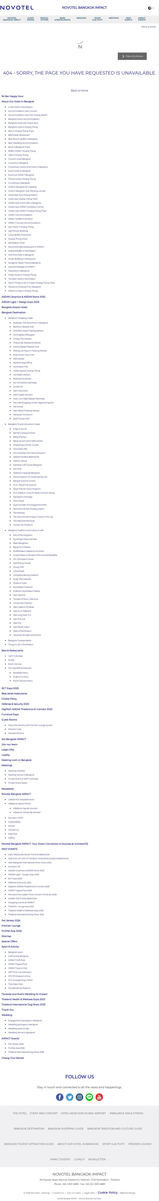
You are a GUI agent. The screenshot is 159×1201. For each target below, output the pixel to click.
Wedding (81, 18)
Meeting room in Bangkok (16, 760)
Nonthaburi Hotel (16, 243)
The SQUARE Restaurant (19, 668)
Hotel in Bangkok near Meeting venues (26, 191)
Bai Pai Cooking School (24, 433)
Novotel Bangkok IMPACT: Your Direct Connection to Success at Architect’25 (45, 843)
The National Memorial (23, 521)
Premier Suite (14, 729)
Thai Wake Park (15, 984)
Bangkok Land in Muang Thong (23, 127)
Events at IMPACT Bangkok (21, 175)
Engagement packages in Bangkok (25, 1020)
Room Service (15, 664)
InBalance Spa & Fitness (19, 803)
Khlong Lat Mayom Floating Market (30, 351)
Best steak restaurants (14, 693)
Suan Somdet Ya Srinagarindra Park (30, 505)
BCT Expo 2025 (10, 688)
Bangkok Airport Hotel (14, 307)
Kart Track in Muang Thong (21, 227)
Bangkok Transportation (19, 640)
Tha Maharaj (19, 513)
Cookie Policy (9, 698)
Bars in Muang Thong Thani (21, 131)
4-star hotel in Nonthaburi (20, 107)
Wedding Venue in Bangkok (21, 1032)
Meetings (114, 18)
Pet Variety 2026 (11, 920)
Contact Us (13, 830)
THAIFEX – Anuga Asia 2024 (21, 906)
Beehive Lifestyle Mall (23, 327)
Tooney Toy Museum (23, 525)
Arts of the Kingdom (22, 535)
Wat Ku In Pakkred (22, 611)
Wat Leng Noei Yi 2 (22, 615)
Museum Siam (20, 583)
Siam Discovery (20, 391)
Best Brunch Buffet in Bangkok (23, 139)
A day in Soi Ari (20, 429)
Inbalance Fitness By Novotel (26, 812)
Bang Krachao (19, 437)
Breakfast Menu (20, 673)
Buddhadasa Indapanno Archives (28, 551)
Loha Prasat (18, 571)
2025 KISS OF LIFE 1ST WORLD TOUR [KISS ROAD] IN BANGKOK (38, 858)
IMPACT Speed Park (17, 964)
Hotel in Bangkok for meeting (22, 187)
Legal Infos (8, 749)
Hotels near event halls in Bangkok (24, 203)
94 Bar (11, 660)
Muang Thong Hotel (17, 239)
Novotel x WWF (15, 818)
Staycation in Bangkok (19, 271)
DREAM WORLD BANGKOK (26, 457)
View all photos (134, 56)
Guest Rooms (30, 19)
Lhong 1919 (18, 567)
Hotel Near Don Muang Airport (22, 195)
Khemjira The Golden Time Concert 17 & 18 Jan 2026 (32, 894)
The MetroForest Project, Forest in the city (33, 517)
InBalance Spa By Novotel (25, 808)
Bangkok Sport (15, 952)
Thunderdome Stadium (19, 988)
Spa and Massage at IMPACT (21, 267)
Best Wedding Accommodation (23, 143)
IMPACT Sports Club (17, 968)
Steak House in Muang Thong (22, 275)
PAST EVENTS (128, 19)
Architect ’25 (14, 866)
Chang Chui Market (22, 339)
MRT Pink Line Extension (20, 972)
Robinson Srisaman (22, 379)
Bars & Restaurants (62, 19)
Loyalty (6, 754)
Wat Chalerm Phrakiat (23, 607)
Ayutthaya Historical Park (25, 539)
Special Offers (44, 19)
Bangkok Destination (14, 312)
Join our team (9, 744)
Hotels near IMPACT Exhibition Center (26, 207)
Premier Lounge (11, 925)
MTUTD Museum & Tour (19, 976)
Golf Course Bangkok (18, 956)
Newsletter (8, 788)
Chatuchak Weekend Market (27, 343)
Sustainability (14, 822)
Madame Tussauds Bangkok (26, 473)
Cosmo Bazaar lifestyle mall (26, 347)
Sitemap (6, 936)
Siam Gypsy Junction (23, 395)
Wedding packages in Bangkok (23, 1024)
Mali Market (18, 359)
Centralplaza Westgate (24, 335)
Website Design (127, 1193)
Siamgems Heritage (22, 497)
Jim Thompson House (23, 559)
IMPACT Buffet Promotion (20, 219)
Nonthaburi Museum (23, 587)
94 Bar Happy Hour (12, 96)
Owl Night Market (21, 375)
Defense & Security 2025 (15, 704)
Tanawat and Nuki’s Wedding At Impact (24, 994)
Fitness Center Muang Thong (22, 179)
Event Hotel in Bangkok (19, 171)
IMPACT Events (142, 19)
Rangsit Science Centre (24, 481)
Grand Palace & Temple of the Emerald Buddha (35, 555)
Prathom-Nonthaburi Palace (26, 591)
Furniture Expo (10, 714)
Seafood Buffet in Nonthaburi (22, 251)
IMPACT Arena (20, 461)
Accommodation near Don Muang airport (27, 115)
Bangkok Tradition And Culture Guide (26, 530)
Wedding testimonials (18, 1028)
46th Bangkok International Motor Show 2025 (29, 862)
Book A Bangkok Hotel (19, 147)
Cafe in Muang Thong (18, 155)
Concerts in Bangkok (18, 163)
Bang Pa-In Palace (21, 547)
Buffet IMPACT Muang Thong (22, 151)
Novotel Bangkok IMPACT (12, 19)
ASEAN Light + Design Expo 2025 (20, 302)
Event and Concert (44, 1113)
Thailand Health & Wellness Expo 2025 (26, 910)
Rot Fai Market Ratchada (24, 383)
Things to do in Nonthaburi (20, 644)
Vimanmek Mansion (22, 603)
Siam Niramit (19, 595)
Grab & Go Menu (21, 677)
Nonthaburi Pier (20, 367)
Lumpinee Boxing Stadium (25, 575)
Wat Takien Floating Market (26, 411)
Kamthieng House (21, 563)
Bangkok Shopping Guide (20, 318)
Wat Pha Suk (19, 619)
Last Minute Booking (18, 231)
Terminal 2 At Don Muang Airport (28, 509)
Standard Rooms (16, 733)
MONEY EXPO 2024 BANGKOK (22, 898)
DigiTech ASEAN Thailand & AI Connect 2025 (27, 709)
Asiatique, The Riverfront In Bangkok (30, 323)
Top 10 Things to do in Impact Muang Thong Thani (31, 283)
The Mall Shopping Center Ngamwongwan (33, 403)
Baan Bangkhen (20, 543)
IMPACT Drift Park (16, 960)
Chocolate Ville (20, 449)
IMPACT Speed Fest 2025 (20, 890)
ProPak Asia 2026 (12, 930)
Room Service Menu (22, 681)
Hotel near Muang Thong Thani (23, 199)
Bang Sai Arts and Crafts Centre (28, 441)
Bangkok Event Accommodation (23, 119)
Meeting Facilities (16, 771)
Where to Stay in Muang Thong (23, 291)
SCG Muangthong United (20, 980)
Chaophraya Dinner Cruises (26, 445)
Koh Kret (17, 469)
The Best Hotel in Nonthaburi (22, 279)
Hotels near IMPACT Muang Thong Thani (27, 211)
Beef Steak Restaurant (19, 135)
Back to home (79, 90)
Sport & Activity (97, 19)
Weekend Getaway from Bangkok (24, 287)
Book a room (149, 27)
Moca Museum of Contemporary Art (30, 477)
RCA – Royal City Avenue (24, 485)
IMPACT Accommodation (20, 215)
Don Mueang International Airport (29, 453)
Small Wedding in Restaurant (22, 259)
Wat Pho (17, 623)
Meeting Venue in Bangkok (21, 775)
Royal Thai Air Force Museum (27, 489)
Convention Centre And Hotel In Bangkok (28, 167)
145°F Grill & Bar (15, 656)
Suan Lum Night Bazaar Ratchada (29, 399)
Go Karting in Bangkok (19, 183)
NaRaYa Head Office (22, 363)
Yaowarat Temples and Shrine (27, 635)
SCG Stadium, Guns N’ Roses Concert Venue (34, 493)
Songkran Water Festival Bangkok (24, 263)
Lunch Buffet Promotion (19, 235)
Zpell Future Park (21, 418)
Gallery (11, 838)
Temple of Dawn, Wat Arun (25, 599)
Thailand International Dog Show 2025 (26, 914)
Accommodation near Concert (22, 111)
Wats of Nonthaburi (22, 631)
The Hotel (20, 1113)
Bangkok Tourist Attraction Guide (24, 424)
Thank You (8, 1009)
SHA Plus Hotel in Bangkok (21, 255)
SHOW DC (18, 387)
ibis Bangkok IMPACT (14, 739)
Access (11, 826)
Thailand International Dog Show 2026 (26, 1052)
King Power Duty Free (23, 355)
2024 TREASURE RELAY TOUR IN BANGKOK (28, 854)
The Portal (18, 407)
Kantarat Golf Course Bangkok (27, 465)
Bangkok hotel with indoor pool (23, 123)
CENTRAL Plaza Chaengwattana (28, 331)
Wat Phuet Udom (21, 627)
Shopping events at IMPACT (21, 902)
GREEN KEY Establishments (21, 799)
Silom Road (18, 501)
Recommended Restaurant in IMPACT (26, 247)
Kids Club (12, 834)
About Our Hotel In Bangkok (18, 101)
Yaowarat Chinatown (23, 414)
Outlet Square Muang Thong (26, 371)
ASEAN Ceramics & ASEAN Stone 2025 (23, 296)
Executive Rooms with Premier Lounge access (30, 725)
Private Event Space (17, 783)
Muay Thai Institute (22, 579)
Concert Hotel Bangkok (19, 159)
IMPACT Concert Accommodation (24, 223)
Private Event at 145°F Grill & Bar (23, 779)
